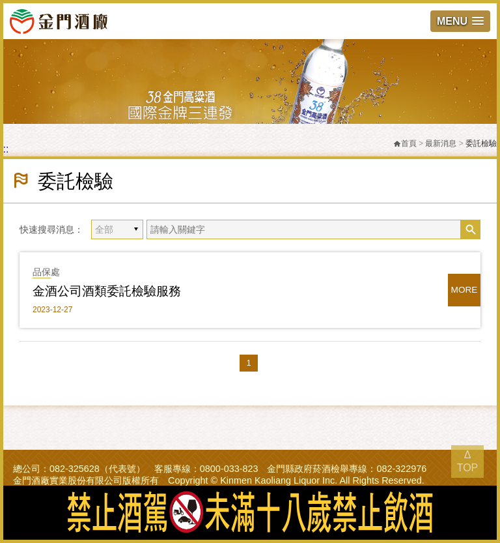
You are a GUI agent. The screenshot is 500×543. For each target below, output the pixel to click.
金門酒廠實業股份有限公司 (58, 20)
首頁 (405, 143)
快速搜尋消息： (51, 229)
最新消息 (440, 143)
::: (4, 148)
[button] (460, 21)
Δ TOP (468, 461)
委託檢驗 (481, 143)
